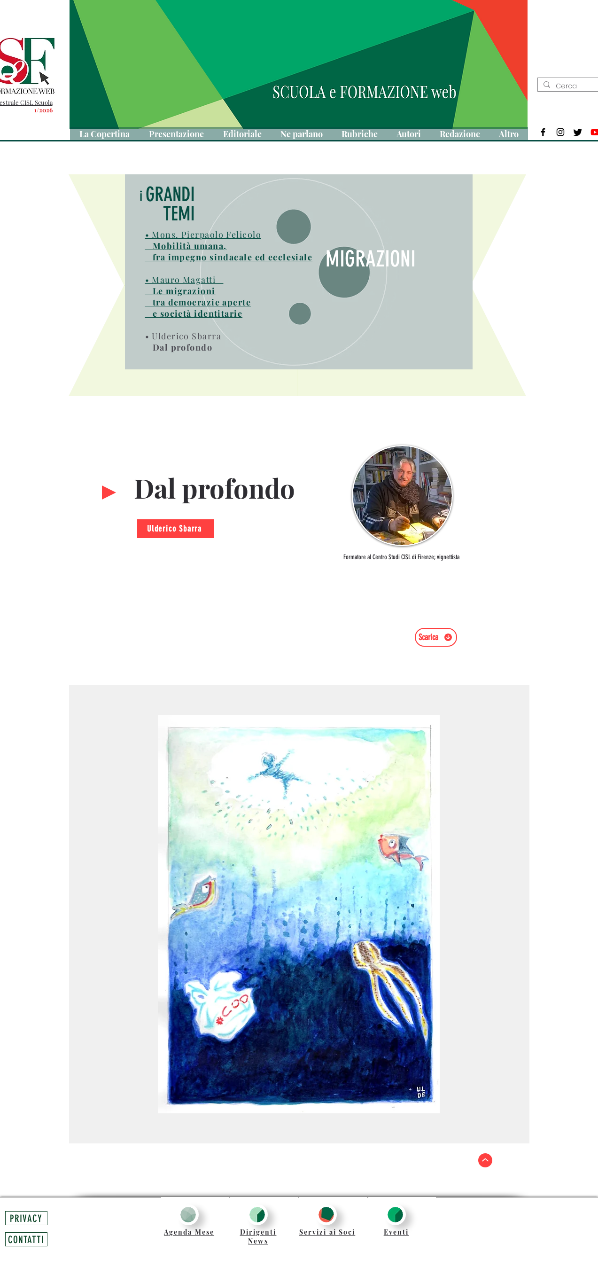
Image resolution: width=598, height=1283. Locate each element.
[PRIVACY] (26, 1218)
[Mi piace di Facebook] (441, 656)
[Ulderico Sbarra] (175, 528)
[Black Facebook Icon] (543, 132)
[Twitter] (578, 132)
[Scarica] (436, 637)
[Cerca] (576, 86)
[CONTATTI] (26, 1239)
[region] (403, 501)
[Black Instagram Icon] (560, 132)
